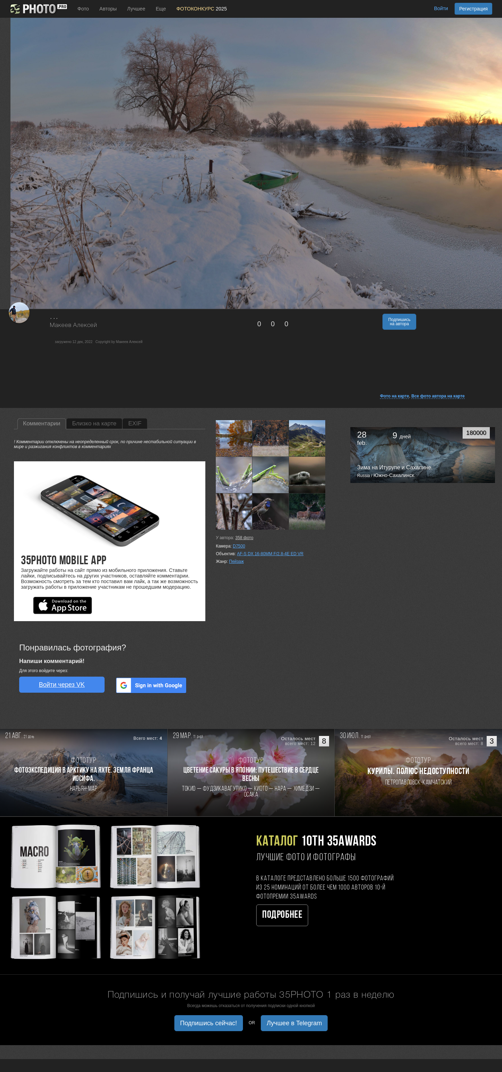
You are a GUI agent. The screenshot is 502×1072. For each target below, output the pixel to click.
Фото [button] (83, 9)
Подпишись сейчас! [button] (208, 1023)
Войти (441, 8)
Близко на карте (94, 423)
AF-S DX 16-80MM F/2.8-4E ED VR (270, 553)
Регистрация (473, 9)
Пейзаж (236, 561)
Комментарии (41, 423)
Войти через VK (62, 684)
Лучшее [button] (136, 9)
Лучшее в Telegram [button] (294, 1023)
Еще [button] (161, 9)
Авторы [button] (108, 9)
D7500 (239, 546)
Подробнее (282, 915)
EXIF (135, 423)
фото (244, 537)
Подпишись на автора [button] (399, 321)
